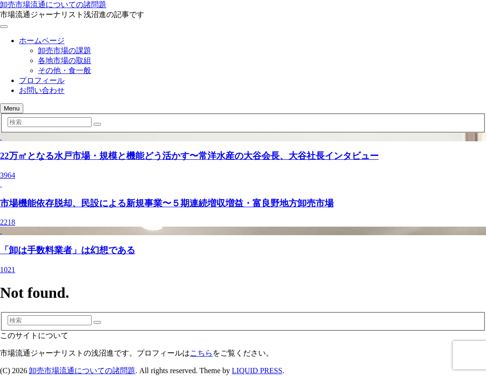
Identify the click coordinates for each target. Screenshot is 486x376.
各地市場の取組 (64, 60)
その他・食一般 (64, 70)
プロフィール (42, 80)
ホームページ (42, 41)
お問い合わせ (42, 90)
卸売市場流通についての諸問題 (53, 4)
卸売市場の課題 (64, 50)
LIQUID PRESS (257, 371)
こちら (201, 353)
